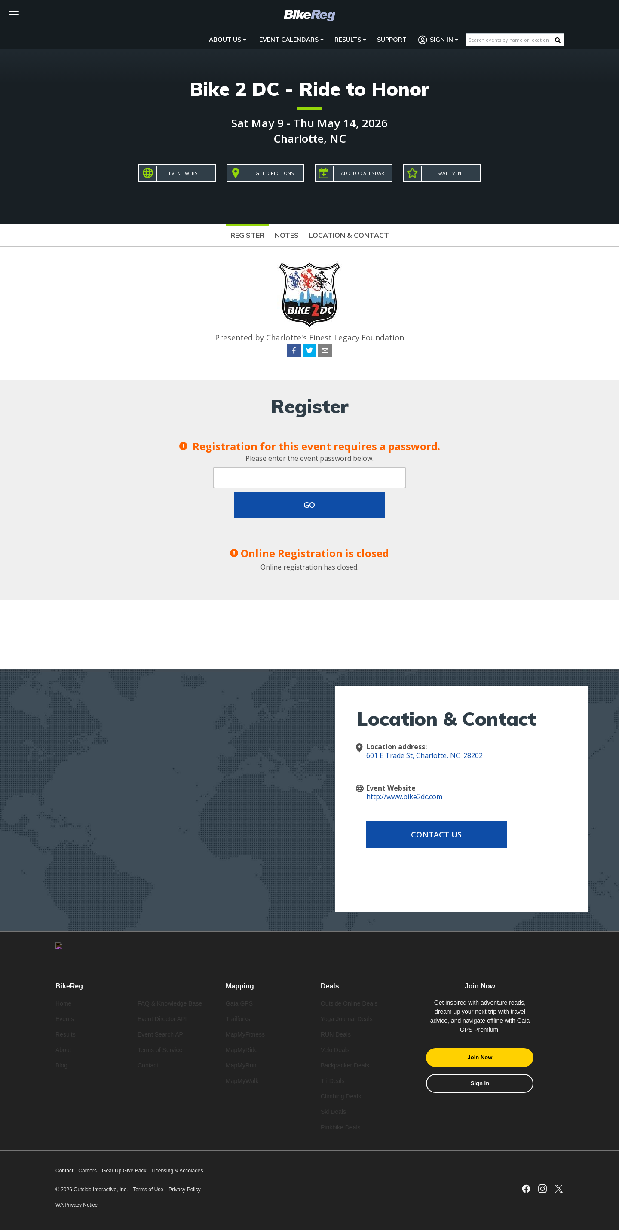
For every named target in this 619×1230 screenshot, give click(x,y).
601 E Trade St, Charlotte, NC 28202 (424, 755)
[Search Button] (558, 40)
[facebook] (294, 352)
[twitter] (309, 352)
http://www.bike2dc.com (404, 796)
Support (392, 39)
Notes (287, 235)
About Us (227, 39)
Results (350, 39)
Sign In (438, 39)
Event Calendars (291, 39)
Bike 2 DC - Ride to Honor (309, 89)
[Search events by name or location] (510, 39)
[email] (325, 352)
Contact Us (435, 834)
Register (247, 235)
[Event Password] (309, 477)
